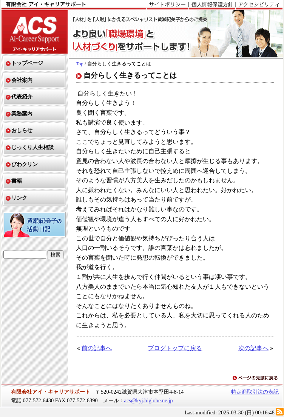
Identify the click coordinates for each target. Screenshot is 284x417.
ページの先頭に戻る (255, 378)
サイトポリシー (167, 5)
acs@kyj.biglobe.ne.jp (148, 400)
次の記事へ (253, 348)
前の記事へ (97, 348)
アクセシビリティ (258, 5)
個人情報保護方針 (211, 5)
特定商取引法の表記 (255, 392)
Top (79, 63)
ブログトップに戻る (175, 348)
